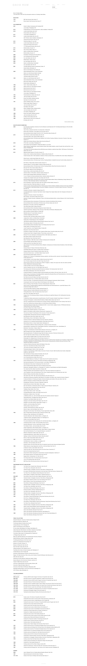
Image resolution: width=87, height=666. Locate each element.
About (53, 4)
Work (42, 4)
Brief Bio (53, 5)
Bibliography (54, 8)
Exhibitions (47, 4)
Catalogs (59, 8)
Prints (42, 8)
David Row (21, 5)
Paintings (42, 5)
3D (41, 9)
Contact (63, 4)
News (58, 4)
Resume (53, 7)
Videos (58, 7)
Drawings (42, 7)
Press (58, 5)
